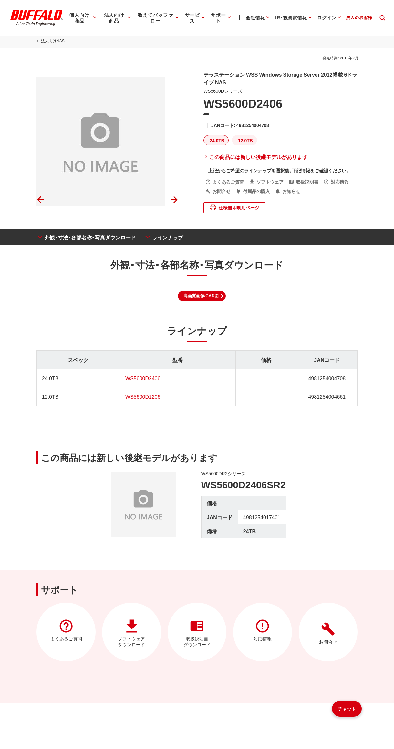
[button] (202, 296)
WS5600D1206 (142, 396)
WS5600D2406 (142, 378)
